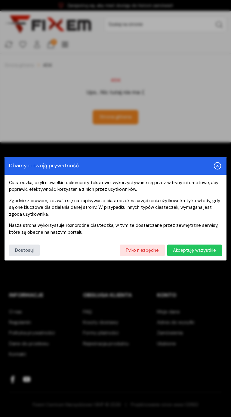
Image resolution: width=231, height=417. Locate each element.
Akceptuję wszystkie (194, 250)
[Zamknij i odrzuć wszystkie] (217, 165)
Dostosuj (24, 250)
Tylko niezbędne (142, 250)
